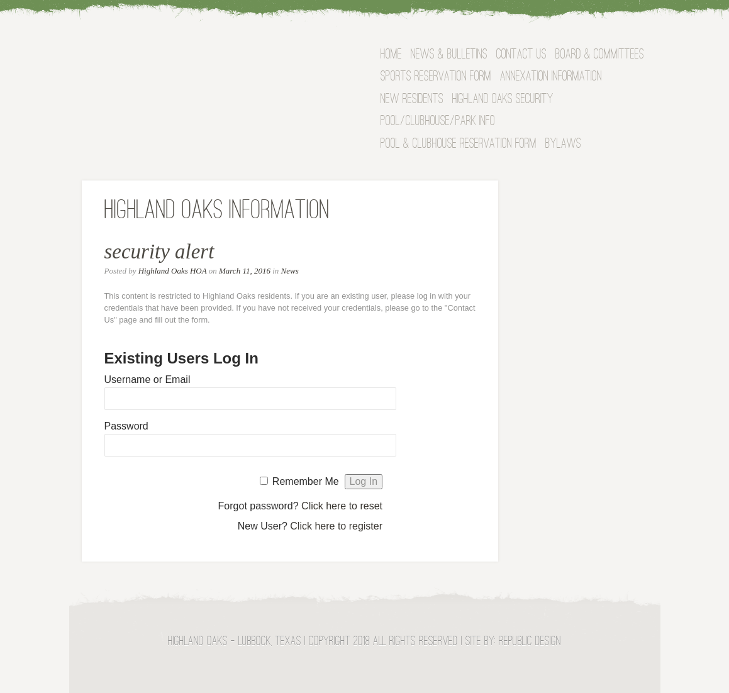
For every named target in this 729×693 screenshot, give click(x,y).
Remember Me (305, 481)
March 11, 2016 (244, 270)
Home (391, 55)
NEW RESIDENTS (412, 99)
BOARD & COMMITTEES (599, 55)
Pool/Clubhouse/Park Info (438, 121)
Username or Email (147, 379)
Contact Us (521, 55)
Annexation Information (551, 77)
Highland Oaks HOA (172, 270)
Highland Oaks (205, 59)
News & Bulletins (449, 55)
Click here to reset (341, 506)
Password (126, 426)
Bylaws (563, 144)
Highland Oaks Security (503, 99)
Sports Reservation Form (436, 77)
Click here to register (336, 526)
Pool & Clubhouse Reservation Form (459, 144)
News (290, 270)
